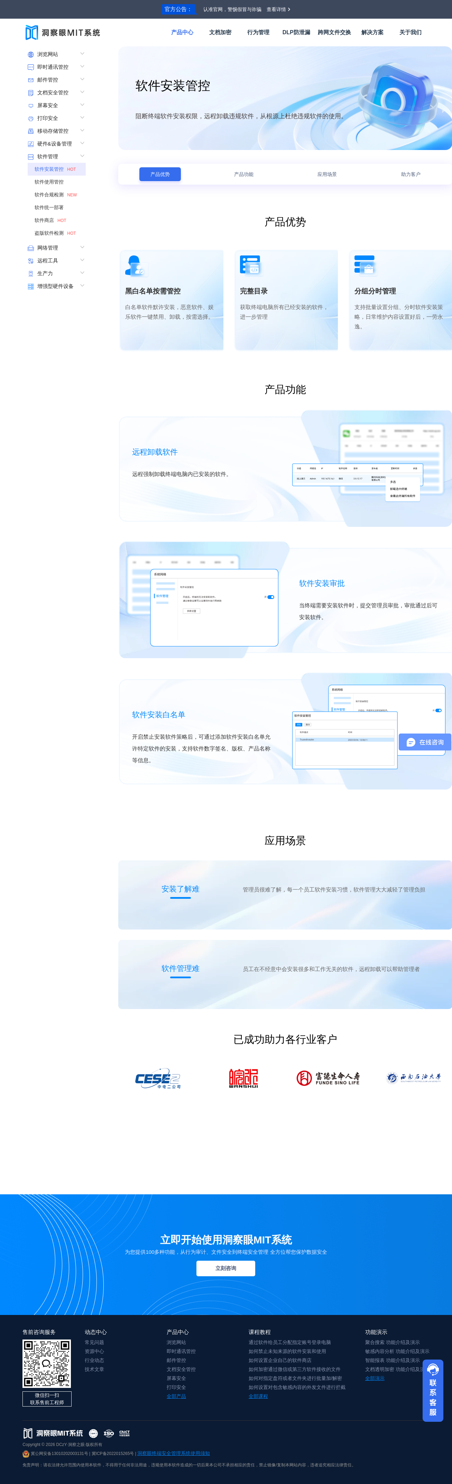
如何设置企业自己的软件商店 (280, 1360)
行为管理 (258, 32)
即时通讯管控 (181, 1351)
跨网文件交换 (334, 32)
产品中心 (182, 32)
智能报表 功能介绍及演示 (392, 1360)
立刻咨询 (225, 1268)
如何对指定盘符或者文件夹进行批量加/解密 (295, 1378)
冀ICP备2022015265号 (113, 1453)
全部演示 (375, 1378)
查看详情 (276, 9)
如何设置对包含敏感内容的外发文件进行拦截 (297, 1387)
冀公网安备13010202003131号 (55, 1453)
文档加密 (220, 32)
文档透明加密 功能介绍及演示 (397, 1369)
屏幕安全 (176, 1378)
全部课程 (258, 1396)
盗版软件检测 (56, 233)
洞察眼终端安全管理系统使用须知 (173, 1453)
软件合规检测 (57, 194)
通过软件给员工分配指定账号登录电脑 (290, 1342)
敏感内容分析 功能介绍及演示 (397, 1351)
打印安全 (176, 1387)
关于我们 (410, 32)
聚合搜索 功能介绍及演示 (392, 1342)
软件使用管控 (52, 182)
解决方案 (372, 32)
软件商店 (51, 220)
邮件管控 (176, 1360)
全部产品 (176, 1396)
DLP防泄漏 (296, 32)
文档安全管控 (181, 1369)
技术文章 (94, 1369)
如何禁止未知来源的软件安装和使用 (287, 1351)
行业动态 (94, 1360)
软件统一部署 (52, 207)
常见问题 (94, 1342)
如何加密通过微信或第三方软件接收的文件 (295, 1369)
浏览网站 (176, 1342)
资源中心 (94, 1351)
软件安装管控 (56, 169)
